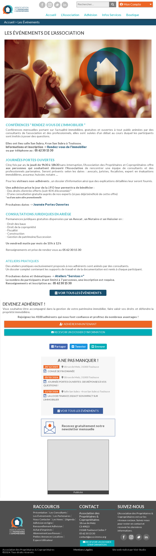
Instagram (50, 5)
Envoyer (98, 346)
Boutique (132, 15)
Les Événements (28, 22)
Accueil (51, 15)
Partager (58, 346)
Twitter (57, 5)
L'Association (70, 15)
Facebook (42, 5)
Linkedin (65, 5)
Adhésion (90, 15)
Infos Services (111, 15)
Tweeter (78, 346)
